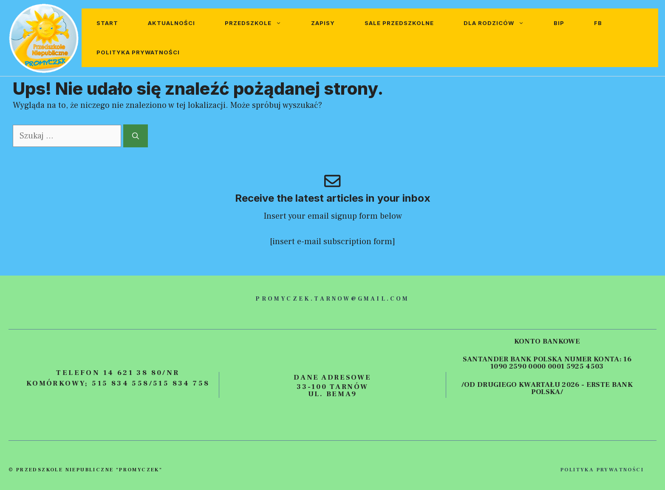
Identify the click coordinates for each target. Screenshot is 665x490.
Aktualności (171, 23)
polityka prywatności (602, 470)
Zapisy (323, 23)
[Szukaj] (135, 135)
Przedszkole (260, 23)
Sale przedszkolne (399, 23)
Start (107, 23)
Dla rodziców (501, 23)
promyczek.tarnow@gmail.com (332, 299)
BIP (559, 23)
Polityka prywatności (138, 52)
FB (598, 23)
